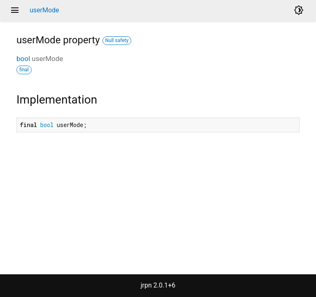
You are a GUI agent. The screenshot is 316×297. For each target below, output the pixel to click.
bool (23, 58)
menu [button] (15, 10)
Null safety (117, 40)
